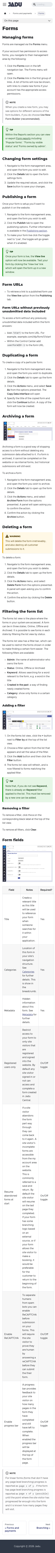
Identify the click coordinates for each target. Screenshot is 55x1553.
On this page (11, 21)
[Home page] (5, 13)
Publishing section (37, 231)
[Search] (42, 4)
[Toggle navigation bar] (4, 4)
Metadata (27, 1014)
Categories (28, 972)
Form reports (23, 138)
